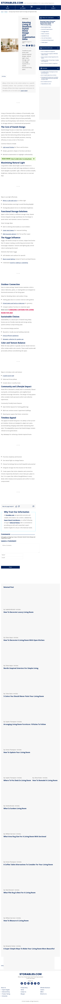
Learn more (24, 90)
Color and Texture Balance (46, 38)
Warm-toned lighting (9, 259)
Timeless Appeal (44, 42)
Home (2, 11)
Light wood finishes (8, 147)
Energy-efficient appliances (11, 335)
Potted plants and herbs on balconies (14, 303)
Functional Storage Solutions (46, 29)
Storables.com (10, 515)
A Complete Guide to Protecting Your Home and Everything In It (49, 72)
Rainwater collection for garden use (13, 339)
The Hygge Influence (45, 31)
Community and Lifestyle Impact (47, 40)
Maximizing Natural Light (46, 27)
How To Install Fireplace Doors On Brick (48, 75)
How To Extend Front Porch (46, 81)
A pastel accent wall (8, 375)
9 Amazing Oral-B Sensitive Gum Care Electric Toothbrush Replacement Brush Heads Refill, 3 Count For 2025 (49, 78)
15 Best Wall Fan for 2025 (46, 83)
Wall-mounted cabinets (9, 234)
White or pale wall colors (10, 200)
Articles (6, 11)
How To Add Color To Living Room (21, 159)
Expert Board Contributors (12, 520)
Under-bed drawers (8, 230)
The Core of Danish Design (46, 25)
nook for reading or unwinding (19, 262)
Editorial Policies (15, 522)
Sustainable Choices (45, 35)
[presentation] (11, 562)
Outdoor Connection (45, 33)
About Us (3, 987)
